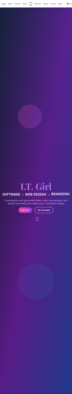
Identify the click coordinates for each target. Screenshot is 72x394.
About (10, 4)
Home (4, 4)
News (25, 4)
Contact (53, 4)
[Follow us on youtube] (68, 3)
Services (17, 4)
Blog (60, 4)
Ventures (38, 4)
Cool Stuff (30, 4)
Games (45, 4)
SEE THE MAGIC (44, 210)
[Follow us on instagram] (70, 3)
